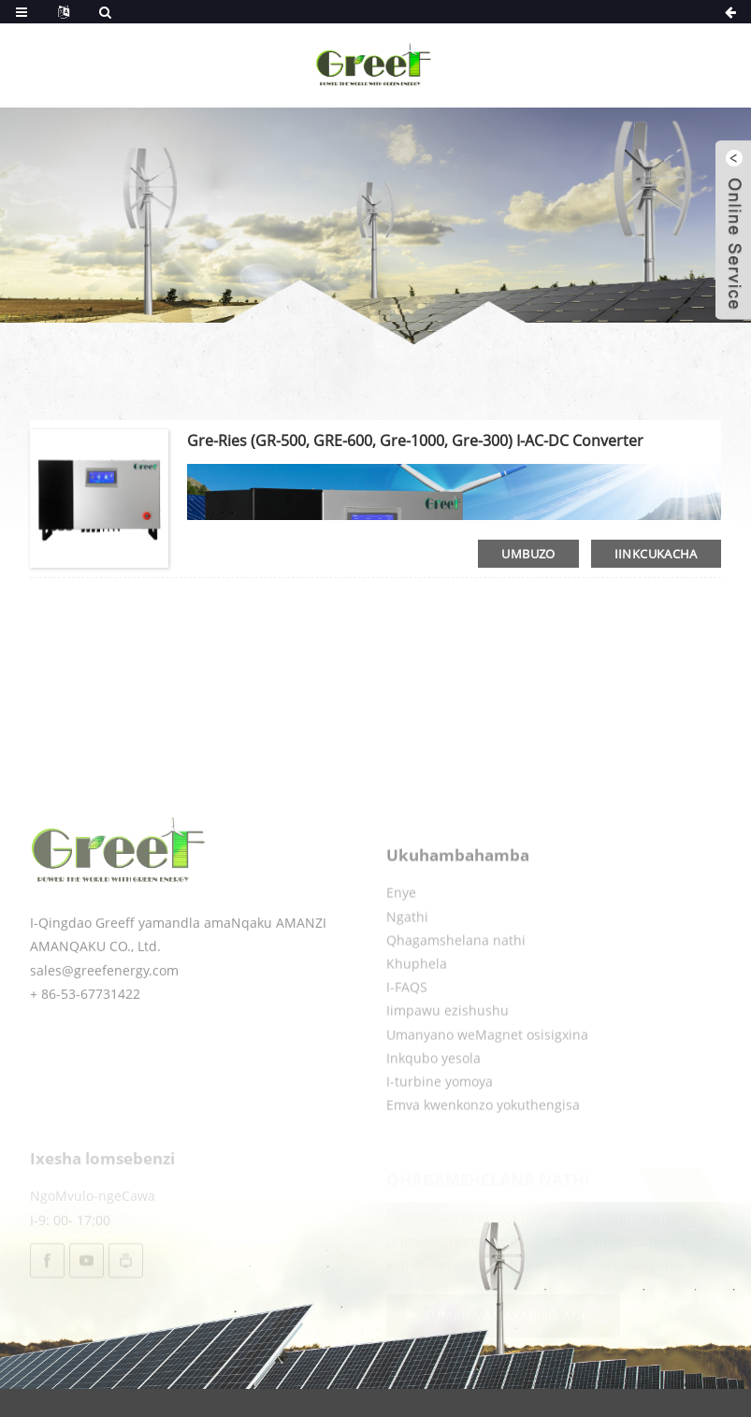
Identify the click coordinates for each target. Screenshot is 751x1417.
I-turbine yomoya (439, 1117)
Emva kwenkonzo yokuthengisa (483, 1141)
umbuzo (528, 553)
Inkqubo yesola (433, 1094)
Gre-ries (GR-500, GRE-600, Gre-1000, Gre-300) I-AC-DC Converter (415, 440)
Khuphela (416, 999)
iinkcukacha (656, 553)
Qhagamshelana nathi (456, 976)
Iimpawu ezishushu (447, 1047)
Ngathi (407, 953)
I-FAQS (406, 1024)
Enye (401, 929)
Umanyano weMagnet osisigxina (487, 1070)
